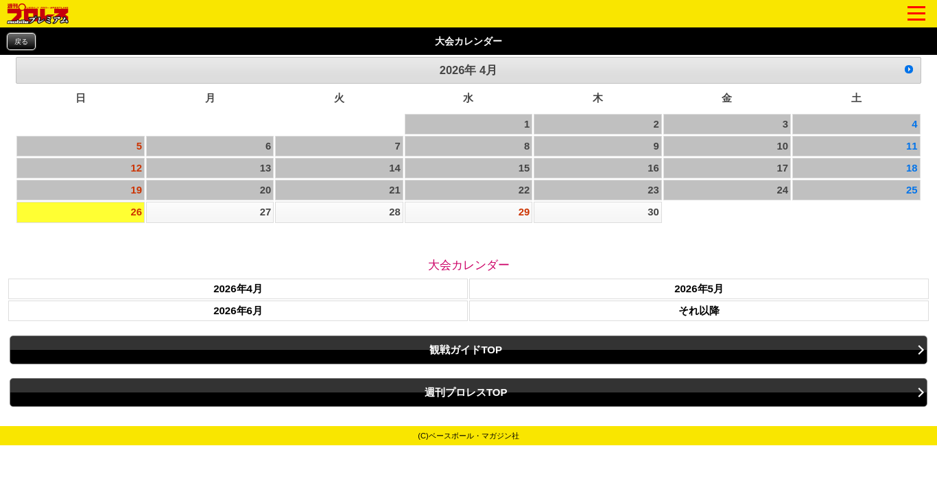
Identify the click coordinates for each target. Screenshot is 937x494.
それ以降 (699, 310)
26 (136, 212)
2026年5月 (699, 288)
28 (395, 212)
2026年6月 (238, 310)
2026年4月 (238, 288)
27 (266, 212)
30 (653, 212)
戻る (21, 41)
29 (524, 212)
